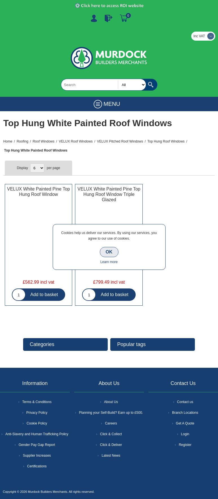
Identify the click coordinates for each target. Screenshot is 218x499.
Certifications (37, 466)
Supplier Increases (37, 456)
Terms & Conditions (37, 402)
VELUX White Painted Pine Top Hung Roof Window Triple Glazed (109, 194)
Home (7, 141)
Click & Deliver (111, 445)
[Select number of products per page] (37, 167)
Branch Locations (185, 413)
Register (93, 18)
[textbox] (103, 84)
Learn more (109, 262)
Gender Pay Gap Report (37, 445)
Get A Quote (185, 423)
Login (185, 434)
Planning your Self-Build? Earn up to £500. (111, 413)
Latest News (111, 456)
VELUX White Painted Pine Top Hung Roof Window (38, 192)
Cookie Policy (37, 423)
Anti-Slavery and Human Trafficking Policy (36, 434)
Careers (111, 423)
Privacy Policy (36, 413)
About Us (111, 402)
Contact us (185, 402)
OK (109, 252)
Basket (124, 18)
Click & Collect (111, 434)
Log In (108, 18)
